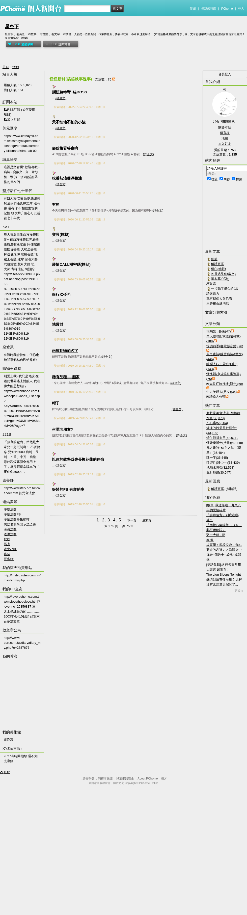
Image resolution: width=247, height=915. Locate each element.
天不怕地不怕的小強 (68, 122)
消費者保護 (105, 778)
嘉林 (7, 554)
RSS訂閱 (13, 109)
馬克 (7, 544)
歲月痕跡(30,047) (218, 472)
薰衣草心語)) (220, 279)
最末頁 (146, 520)
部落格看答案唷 (65, 148)
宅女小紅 (10, 549)
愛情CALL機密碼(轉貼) (71, 264)
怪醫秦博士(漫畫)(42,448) (224, 443)
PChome (227, 8)
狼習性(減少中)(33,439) (223, 462)
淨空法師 (10, 509)
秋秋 (7, 539)
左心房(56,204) (217, 423)
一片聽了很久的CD (224, 289)
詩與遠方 (212, 294)
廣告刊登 (88, 778)
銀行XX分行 (62, 294)
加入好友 (224, 144)
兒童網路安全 (125, 778)
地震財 (57, 324)
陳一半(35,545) (217, 457)
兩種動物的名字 (65, 351)
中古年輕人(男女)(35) (221, 392)
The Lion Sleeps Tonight (223, 574)
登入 (241, 8)
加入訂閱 (13, 119)
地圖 (224, 138)
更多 (239, 590)
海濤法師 (10, 529)
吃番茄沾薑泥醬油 (67, 178)
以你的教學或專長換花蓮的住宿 (78, 459)
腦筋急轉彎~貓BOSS (69, 92)
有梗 (55, 204)
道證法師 (10, 534)
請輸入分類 (217, 397)
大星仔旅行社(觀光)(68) (226, 384)
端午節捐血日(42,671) (222, 438)
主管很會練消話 (217, 303)
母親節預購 (208, 8)
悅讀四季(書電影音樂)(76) (224, 346)
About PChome (147, 778)
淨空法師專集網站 (16, 519)
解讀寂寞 (217, 264)
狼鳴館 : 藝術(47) (218, 331)
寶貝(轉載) (60, 234)
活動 (15, 67)
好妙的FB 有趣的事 (68, 489)
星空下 (12, 26)
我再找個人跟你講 (219, 298)
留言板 (225, 133)
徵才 (164, 778)
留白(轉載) (218, 269)
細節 (214, 259)
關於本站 (224, 127)
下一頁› (132, 520)
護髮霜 (211, 284)
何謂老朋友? (62, 429)
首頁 (5, 67)
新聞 (193, 8)
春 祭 (210, 540)
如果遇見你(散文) (223, 274)
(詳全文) (60, 98)
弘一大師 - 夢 (215, 535)
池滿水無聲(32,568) (220, 467)
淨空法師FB (12, 514)
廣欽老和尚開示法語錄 (20, 524)
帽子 (55, 403)
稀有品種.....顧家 (66, 377)
